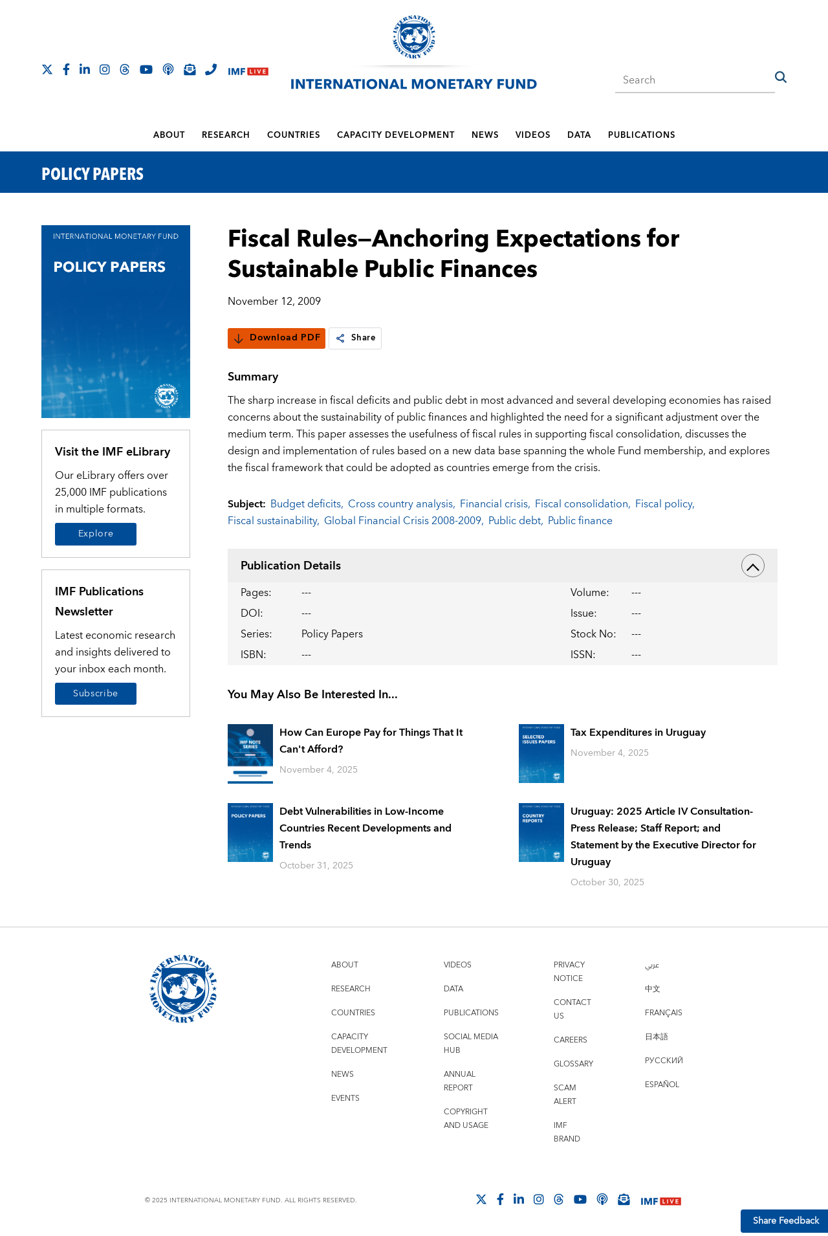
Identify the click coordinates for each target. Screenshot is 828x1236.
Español (662, 1085)
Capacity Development (396, 135)
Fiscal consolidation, (583, 504)
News (485, 135)
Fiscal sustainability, (274, 521)
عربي (652, 965)
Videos (533, 135)
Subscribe (95, 693)
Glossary (573, 1064)
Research (226, 135)
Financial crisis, (495, 504)
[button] (781, 77)
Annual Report (459, 1081)
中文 (652, 989)
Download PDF (276, 338)
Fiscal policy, (665, 504)
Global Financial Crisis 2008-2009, (404, 521)
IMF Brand (567, 1132)
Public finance (580, 521)
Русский (664, 1061)
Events (345, 1098)
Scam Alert (565, 1095)
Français (663, 1013)
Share (356, 338)
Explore (96, 534)
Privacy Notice (569, 972)
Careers (570, 1040)
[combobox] (695, 76)
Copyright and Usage (466, 1118)
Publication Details (503, 565)
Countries (293, 135)
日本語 (656, 1037)
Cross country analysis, (401, 504)
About (169, 135)
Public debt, (515, 521)
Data (579, 135)
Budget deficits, (306, 504)
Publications (641, 135)
